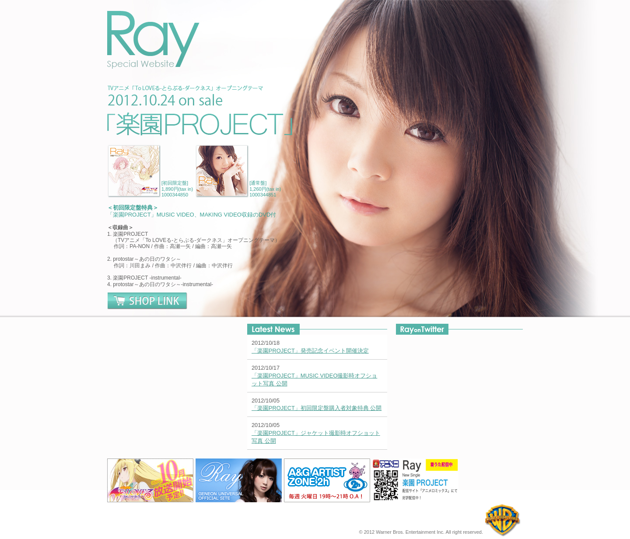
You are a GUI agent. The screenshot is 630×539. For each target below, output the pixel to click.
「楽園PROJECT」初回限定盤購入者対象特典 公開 (317, 408)
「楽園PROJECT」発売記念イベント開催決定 (310, 350)
